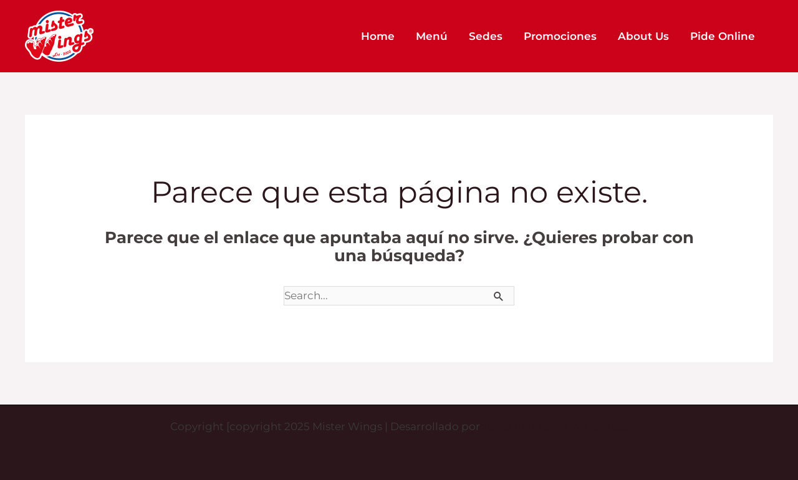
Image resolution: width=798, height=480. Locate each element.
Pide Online (722, 36)
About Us (643, 36)
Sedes (485, 36)
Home (378, 36)
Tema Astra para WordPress (555, 426)
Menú (432, 36)
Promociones (560, 36)
